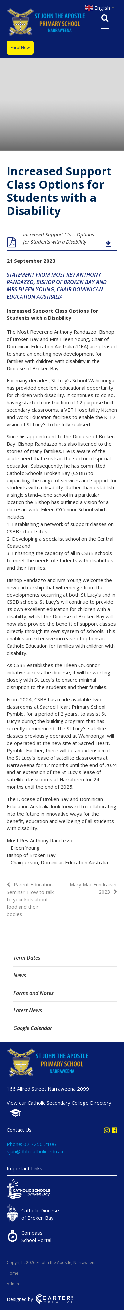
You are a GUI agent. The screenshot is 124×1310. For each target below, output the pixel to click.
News (19, 975)
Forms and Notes (33, 993)
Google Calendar (32, 1028)
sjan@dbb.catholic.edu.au (35, 1151)
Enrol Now (20, 47)
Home (12, 1273)
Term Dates (26, 957)
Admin (13, 1284)
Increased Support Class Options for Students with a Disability (58, 238)
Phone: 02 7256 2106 (31, 1144)
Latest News (27, 1010)
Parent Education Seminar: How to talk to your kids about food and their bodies (30, 899)
